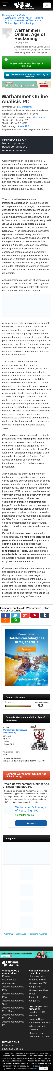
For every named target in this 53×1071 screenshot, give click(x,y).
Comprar (30, 823)
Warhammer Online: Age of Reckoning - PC (30, 809)
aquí (35, 1069)
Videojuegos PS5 (38, 983)
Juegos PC (34, 1000)
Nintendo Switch (37, 979)
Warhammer (39, 117)
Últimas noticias (37, 976)
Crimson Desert (37, 1019)
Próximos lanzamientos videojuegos (9, 980)
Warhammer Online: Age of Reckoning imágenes (25, 934)
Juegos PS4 (35, 986)
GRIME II (34, 1029)
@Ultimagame (24, 107)
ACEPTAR (43, 1069)
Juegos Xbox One (38, 997)
